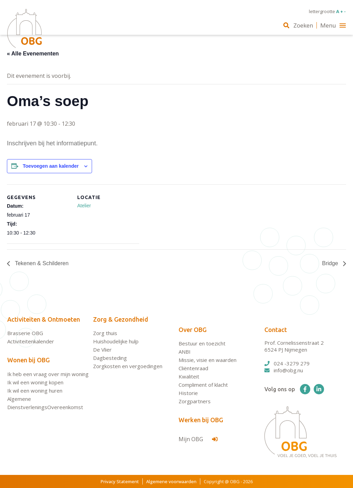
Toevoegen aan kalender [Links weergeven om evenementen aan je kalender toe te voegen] (51, 166)
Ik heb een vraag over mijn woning (48, 374)
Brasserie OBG (25, 333)
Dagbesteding (110, 357)
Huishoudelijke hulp (116, 341)
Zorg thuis (105, 333)
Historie (188, 393)
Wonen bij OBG (28, 359)
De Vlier (102, 349)
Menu (333, 25)
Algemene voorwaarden (171, 481)
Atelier (84, 205)
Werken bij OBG (201, 419)
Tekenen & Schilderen (41, 263)
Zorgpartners (195, 401)
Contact (275, 329)
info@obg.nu (283, 370)
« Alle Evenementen (33, 53)
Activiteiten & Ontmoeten (43, 319)
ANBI (185, 351)
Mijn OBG (198, 439)
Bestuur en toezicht (202, 343)
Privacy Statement (120, 481)
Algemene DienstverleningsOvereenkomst (45, 403)
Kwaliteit (189, 376)
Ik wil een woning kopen (35, 382)
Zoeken (298, 25)
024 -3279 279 (287, 363)
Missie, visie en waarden (207, 359)
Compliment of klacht (203, 384)
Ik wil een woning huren (34, 390)
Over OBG (192, 329)
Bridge (331, 263)
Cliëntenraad (193, 368)
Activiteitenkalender (30, 341)
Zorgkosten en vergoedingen (127, 366)
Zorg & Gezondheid (120, 319)
